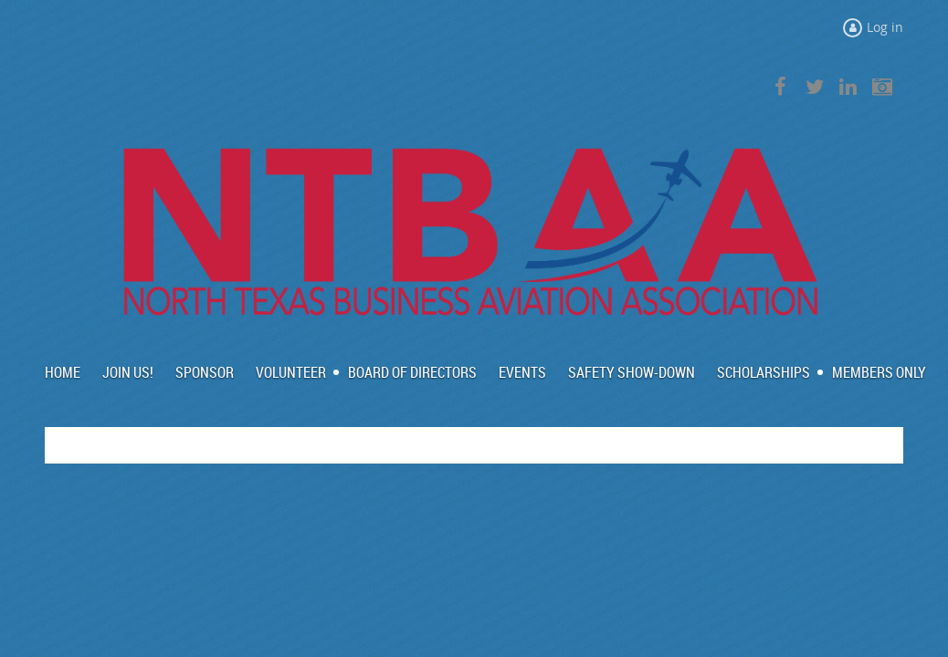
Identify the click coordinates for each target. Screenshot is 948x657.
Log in (885, 27)
